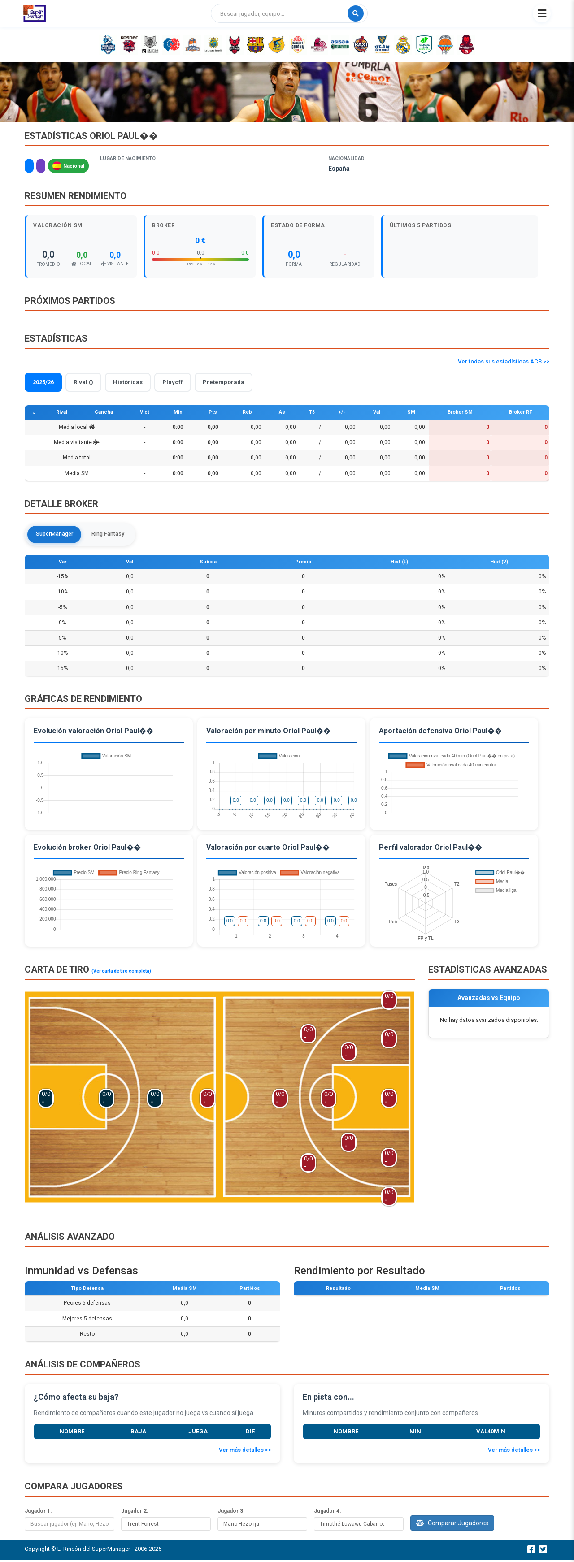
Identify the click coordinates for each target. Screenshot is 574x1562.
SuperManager (58, 535)
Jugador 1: (38, 1512)
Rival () (83, 382)
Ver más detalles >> (245, 1451)
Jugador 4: (327, 1512)
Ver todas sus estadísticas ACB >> (503, 361)
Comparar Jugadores (452, 1524)
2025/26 (43, 382)
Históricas (128, 382)
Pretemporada (223, 382)
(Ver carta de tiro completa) (121, 972)
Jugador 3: (230, 1512)
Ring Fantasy (118, 535)
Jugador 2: (134, 1512)
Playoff (172, 382)
